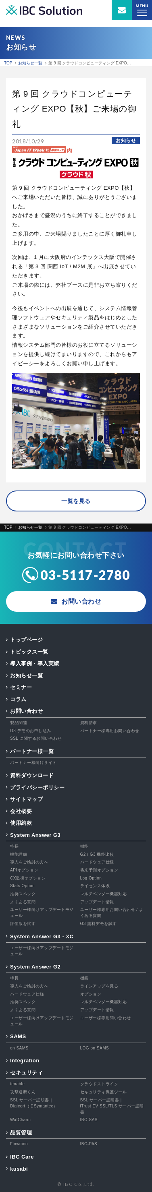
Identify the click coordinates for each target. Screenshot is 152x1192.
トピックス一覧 (29, 652)
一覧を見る (76, 501)
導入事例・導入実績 (34, 663)
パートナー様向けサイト (33, 762)
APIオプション (24, 870)
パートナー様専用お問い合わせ (110, 730)
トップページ (26, 640)
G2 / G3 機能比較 (97, 854)
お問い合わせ (26, 711)
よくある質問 (22, 902)
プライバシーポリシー (37, 787)
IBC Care (22, 1157)
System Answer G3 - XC (41, 936)
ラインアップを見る (99, 986)
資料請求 (88, 722)
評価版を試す (22, 923)
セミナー (21, 687)
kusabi (19, 1169)
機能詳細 (18, 854)
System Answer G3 (35, 835)
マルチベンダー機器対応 (103, 894)
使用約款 (21, 823)
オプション (91, 994)
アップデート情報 (97, 902)
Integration (25, 1060)
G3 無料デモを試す (98, 923)
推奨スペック (22, 894)
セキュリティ (26, 1073)
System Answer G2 (35, 967)
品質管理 (21, 1133)
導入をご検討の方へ (29, 862)
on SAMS (19, 1048)
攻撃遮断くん (22, 1092)
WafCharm (20, 1120)
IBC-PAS (89, 1144)
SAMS (18, 1036)
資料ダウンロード (32, 775)
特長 (14, 846)
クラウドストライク (99, 1084)
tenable (17, 1084)
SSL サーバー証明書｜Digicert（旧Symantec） (34, 1103)
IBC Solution (44, 10)
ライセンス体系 (95, 886)
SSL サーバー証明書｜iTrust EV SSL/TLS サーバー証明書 (112, 1106)
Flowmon (19, 1144)
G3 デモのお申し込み (30, 730)
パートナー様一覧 (32, 751)
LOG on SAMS (94, 1048)
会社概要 (21, 811)
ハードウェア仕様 (97, 862)
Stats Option (22, 886)
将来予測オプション (99, 870)
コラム (18, 699)
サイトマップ (26, 799)
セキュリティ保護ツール (103, 1092)
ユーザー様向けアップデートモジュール (42, 912)
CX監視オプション (28, 878)
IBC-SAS (89, 1120)
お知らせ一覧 (26, 676)
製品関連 (18, 722)
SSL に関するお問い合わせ (36, 738)
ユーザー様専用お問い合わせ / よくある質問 (112, 912)
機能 (84, 846)
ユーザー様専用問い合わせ (105, 1018)
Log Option (91, 878)
